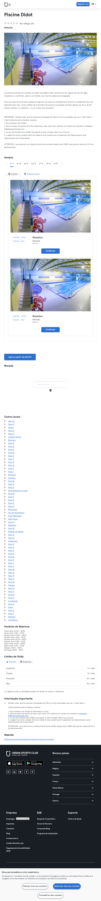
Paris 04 (11, 582)
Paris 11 (11, 563)
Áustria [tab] (72, 800)
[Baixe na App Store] (15, 764)
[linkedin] (14, 772)
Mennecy (12, 440)
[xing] (32, 772)
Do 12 (33, 164)
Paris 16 (11, 487)
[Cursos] (13, 174)
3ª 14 (48, 164)
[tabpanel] (50, 676)
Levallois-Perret (14, 437)
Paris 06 (11, 481)
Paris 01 (11, 431)
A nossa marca (12, 838)
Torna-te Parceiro (44, 824)
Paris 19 (11, 522)
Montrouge (12, 510)
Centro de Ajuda (74, 819)
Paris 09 (11, 529)
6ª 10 (19, 164)
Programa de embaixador (47, 833)
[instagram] (8, 772)
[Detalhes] (50, 206)
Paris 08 (11, 494)
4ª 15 (56, 164)
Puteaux (11, 585)
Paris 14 (11, 465)
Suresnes (12, 478)
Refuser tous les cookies (35, 886)
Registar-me (83, 4)
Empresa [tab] (25, 662)
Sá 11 (26, 164)
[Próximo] (61, 163)
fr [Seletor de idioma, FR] (94, 4)
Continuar (50, 251)
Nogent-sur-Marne (16, 532)
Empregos (10, 819)
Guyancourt (13, 541)
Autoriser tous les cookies (66, 886)
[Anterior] (6, 163)
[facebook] (26, 772)
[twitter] (20, 772)
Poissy (10, 472)
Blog (8, 833)
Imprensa (10, 824)
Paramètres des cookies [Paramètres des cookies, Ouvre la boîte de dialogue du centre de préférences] (50, 895)
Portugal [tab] (72, 794)
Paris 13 (11, 424)
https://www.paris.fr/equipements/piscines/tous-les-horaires (29, 739)
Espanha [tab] (72, 775)
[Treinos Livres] (32, 174)
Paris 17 (11, 459)
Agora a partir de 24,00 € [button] (20, 357)
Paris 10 (11, 462)
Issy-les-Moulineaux (16, 513)
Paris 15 (11, 434)
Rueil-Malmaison (15, 516)
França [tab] (72, 781)
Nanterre (11, 617)
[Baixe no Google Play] (34, 764)
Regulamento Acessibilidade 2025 (18, 849)
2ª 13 (41, 164)
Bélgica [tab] (72, 768)
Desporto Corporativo (46, 819)
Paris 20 (11, 421)
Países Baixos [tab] (72, 788)
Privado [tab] (11, 662)
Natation (37, 237)
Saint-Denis (12, 519)
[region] (50, 884)
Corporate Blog (43, 829)
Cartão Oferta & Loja (14, 843)
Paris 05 (11, 570)
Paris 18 (11, 443)
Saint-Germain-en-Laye (18, 491)
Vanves (11, 428)
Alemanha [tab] (72, 762)
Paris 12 (11, 456)
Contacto (10, 829)
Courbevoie (13, 601)
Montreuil (12, 475)
